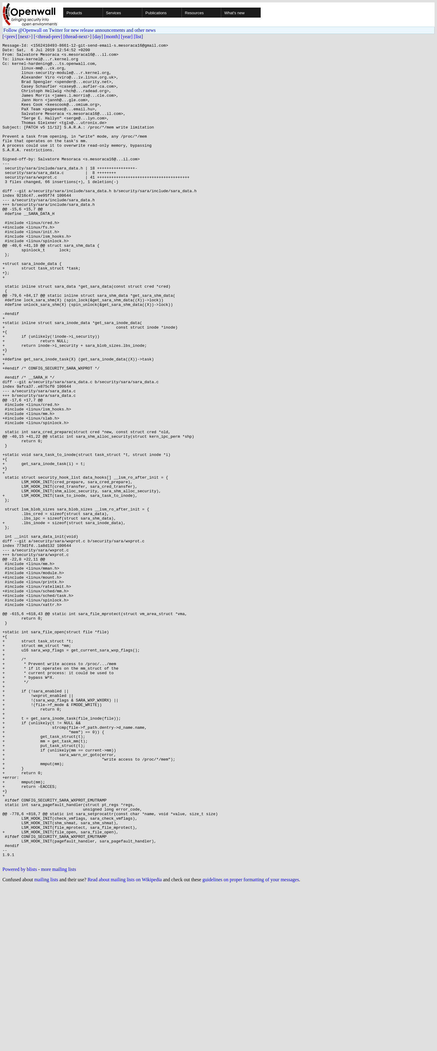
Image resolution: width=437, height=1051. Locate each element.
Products (74, 13)
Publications (156, 13)
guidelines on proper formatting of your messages (250, 1043)
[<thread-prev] (48, 36)
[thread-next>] (77, 36)
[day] (98, 36)
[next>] (25, 36)
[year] (127, 36)
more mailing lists (58, 1033)
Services (113, 13)
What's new (234, 13)
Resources (194, 13)
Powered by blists (19, 1033)
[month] (112, 36)
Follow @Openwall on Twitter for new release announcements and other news (79, 30)
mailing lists (46, 1043)
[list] (138, 36)
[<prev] (9, 36)
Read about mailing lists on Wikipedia (124, 1043)
